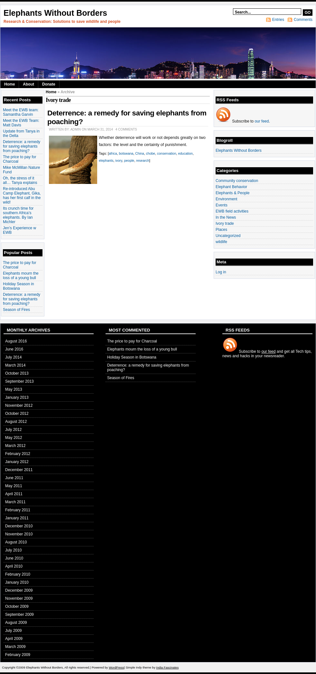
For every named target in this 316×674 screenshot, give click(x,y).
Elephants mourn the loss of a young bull (21, 275)
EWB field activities (232, 211)
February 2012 (17, 453)
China (139, 153)
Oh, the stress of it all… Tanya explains (20, 180)
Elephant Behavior (231, 187)
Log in (221, 272)
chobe (150, 153)
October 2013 (17, 373)
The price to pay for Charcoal (132, 341)
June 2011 (14, 478)
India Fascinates (167, 667)
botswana (126, 153)
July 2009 (13, 630)
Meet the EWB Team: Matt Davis (21, 122)
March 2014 (15, 365)
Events (222, 205)
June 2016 (14, 349)
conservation (166, 153)
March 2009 (15, 646)
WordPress (116, 667)
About (28, 84)
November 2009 (19, 598)
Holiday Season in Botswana (18, 286)
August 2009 (16, 622)
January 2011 (17, 518)
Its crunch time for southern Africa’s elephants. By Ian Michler (18, 215)
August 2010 (16, 542)
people (129, 160)
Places (221, 229)
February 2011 (17, 510)
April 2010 (14, 566)
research (142, 160)
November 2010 (19, 534)
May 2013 (13, 389)
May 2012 (13, 437)
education (185, 153)
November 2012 (19, 405)
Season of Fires (16, 309)
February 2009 (17, 654)
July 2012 (13, 429)
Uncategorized (228, 235)
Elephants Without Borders (55, 12)
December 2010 (19, 526)
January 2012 (17, 462)
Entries (278, 19)
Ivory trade (225, 223)
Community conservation (237, 180)
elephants (106, 160)
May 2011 (13, 486)
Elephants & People (232, 193)
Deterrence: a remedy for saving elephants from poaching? (21, 146)
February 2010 (17, 574)
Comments (303, 19)
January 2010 (17, 582)
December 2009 (19, 590)
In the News (226, 217)
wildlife (221, 242)
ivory (118, 160)
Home (9, 84)
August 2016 (16, 341)
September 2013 (19, 381)
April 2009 (14, 638)
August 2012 (16, 421)
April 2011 (14, 494)
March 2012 (15, 445)
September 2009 (19, 614)
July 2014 (13, 357)
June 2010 (14, 558)
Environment (226, 199)
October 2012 (17, 413)
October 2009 (17, 606)
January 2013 (17, 397)
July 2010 (13, 550)
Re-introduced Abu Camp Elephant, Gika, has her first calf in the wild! (22, 196)
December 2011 (19, 470)
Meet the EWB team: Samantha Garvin (21, 112)
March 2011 (15, 502)
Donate (48, 84)
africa (113, 153)
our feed (262, 121)
